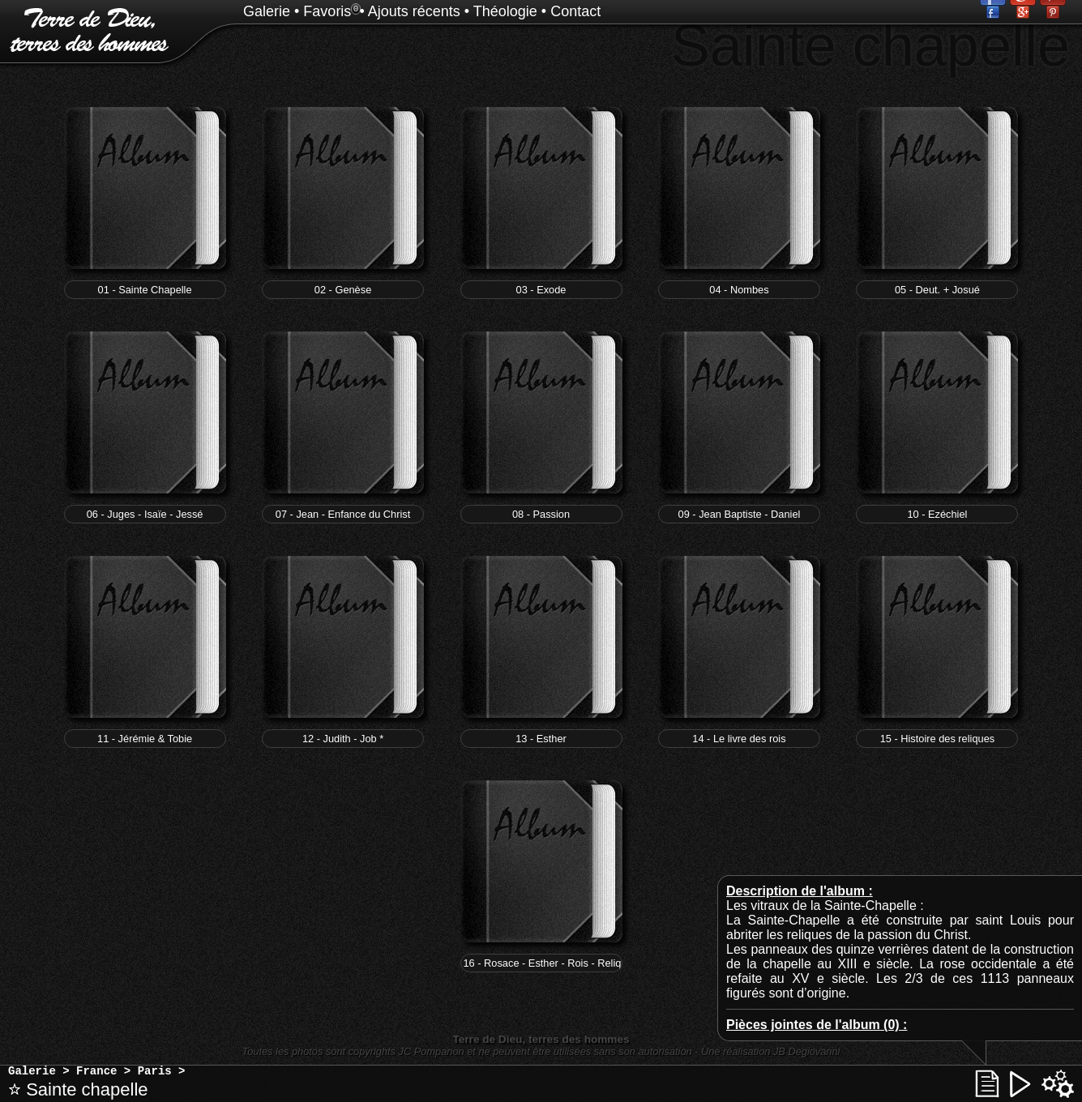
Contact (575, 11)
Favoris (327, 11)
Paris (155, 1071)
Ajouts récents (414, 11)
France (96, 1071)
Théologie (505, 11)
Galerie (266, 11)
